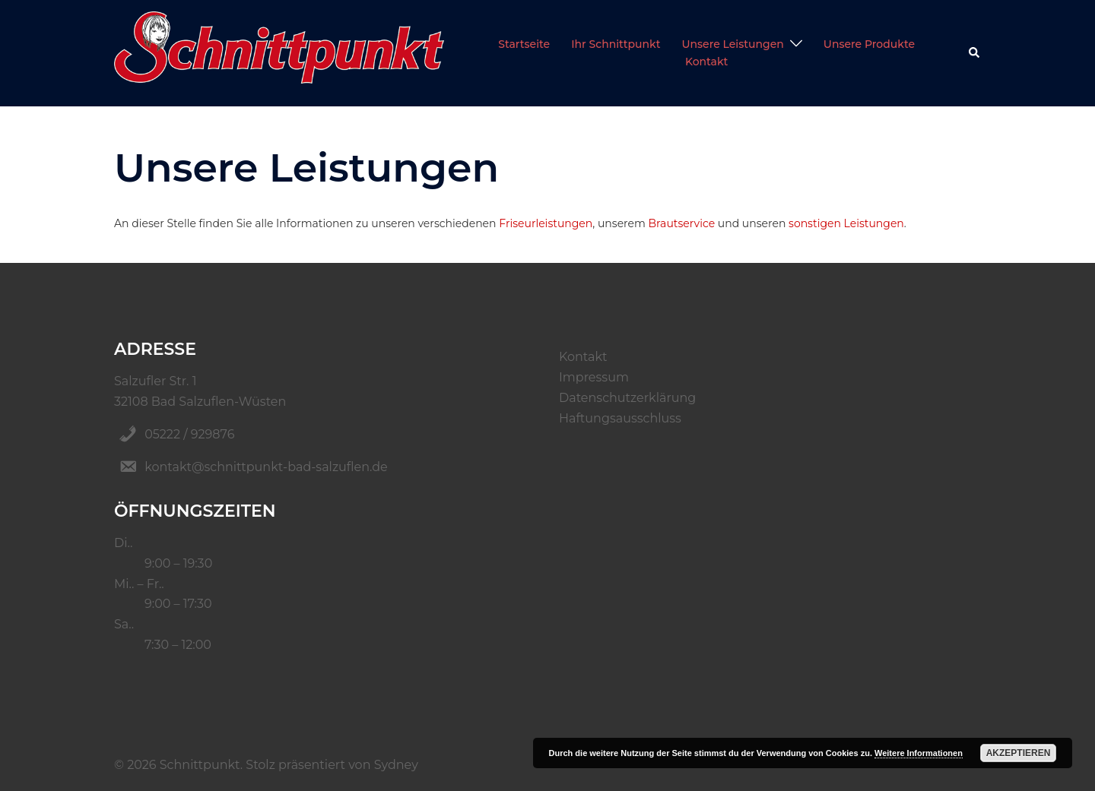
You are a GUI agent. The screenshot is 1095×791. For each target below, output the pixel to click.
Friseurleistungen (545, 223)
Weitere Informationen (918, 753)
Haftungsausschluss (620, 418)
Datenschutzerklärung (627, 398)
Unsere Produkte (869, 44)
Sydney (396, 765)
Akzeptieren (1018, 753)
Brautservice (682, 223)
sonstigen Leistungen (846, 223)
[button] (975, 53)
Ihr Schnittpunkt (615, 44)
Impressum (594, 377)
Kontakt (706, 61)
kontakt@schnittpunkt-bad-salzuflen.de (266, 467)
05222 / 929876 (189, 434)
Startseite (524, 44)
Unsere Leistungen (732, 44)
